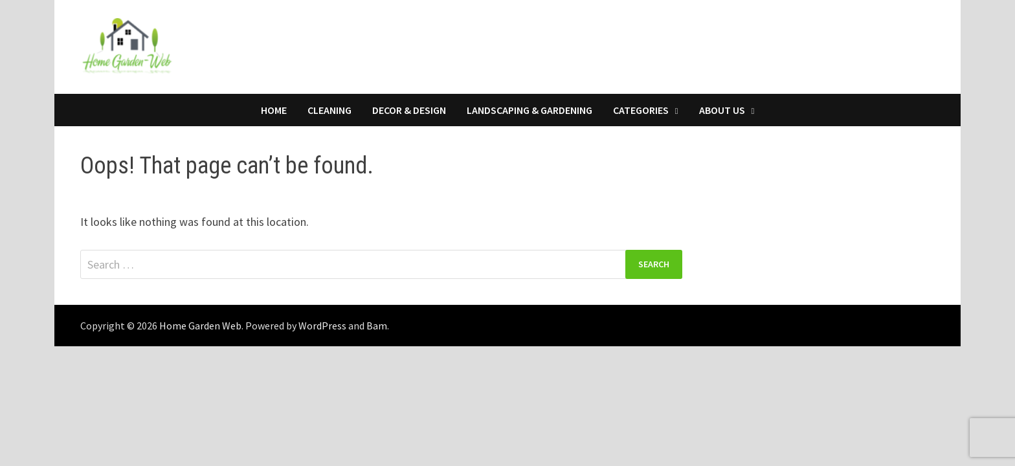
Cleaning (329, 110)
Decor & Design (409, 110)
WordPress (322, 325)
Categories (641, 110)
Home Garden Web (200, 325)
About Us (722, 110)
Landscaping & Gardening (529, 110)
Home (274, 110)
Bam (376, 325)
